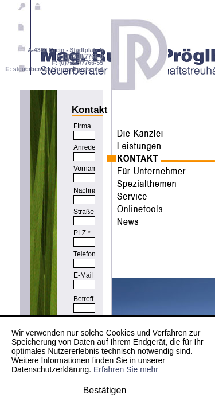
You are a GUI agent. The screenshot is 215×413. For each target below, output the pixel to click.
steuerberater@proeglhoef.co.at (58, 69)
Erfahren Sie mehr (125, 369)
